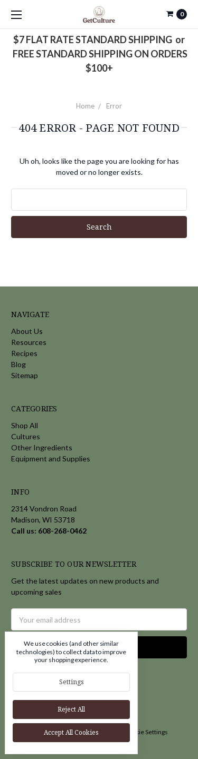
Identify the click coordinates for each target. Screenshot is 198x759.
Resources (28, 342)
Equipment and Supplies (50, 458)
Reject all (71, 709)
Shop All (24, 425)
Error (114, 106)
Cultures (25, 436)
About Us (27, 331)
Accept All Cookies (71, 732)
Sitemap (24, 375)
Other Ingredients (41, 447)
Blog (18, 364)
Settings (71, 681)
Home (85, 106)
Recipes (24, 353)
